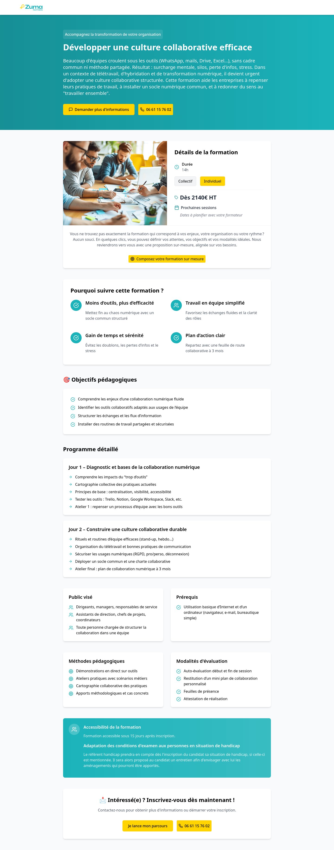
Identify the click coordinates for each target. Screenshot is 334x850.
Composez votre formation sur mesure (167, 258)
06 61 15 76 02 (155, 109)
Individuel (212, 181)
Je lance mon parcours (147, 825)
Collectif (185, 181)
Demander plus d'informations (99, 109)
